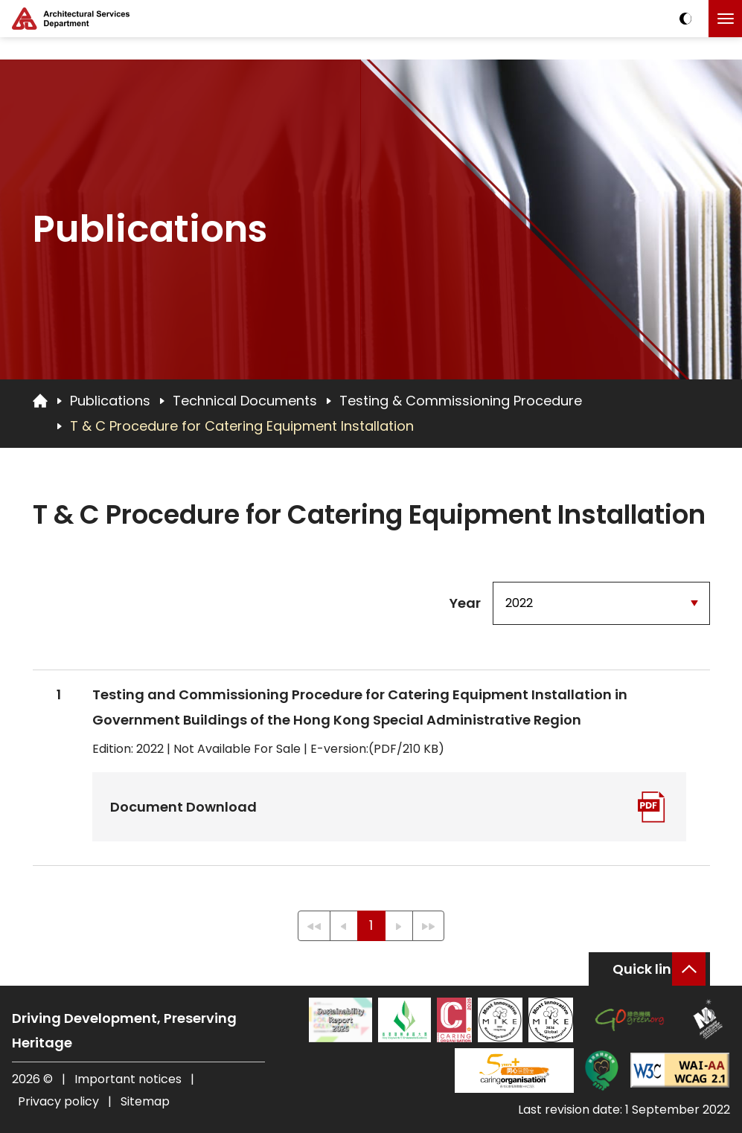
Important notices (129, 1079)
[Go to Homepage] (40, 400)
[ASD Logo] (70, 18)
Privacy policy (58, 1101)
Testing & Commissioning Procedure (460, 400)
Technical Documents (245, 400)
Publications (110, 400)
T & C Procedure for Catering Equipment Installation (242, 426)
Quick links (649, 969)
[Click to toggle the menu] (725, 18)
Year (465, 603)
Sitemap (145, 1101)
